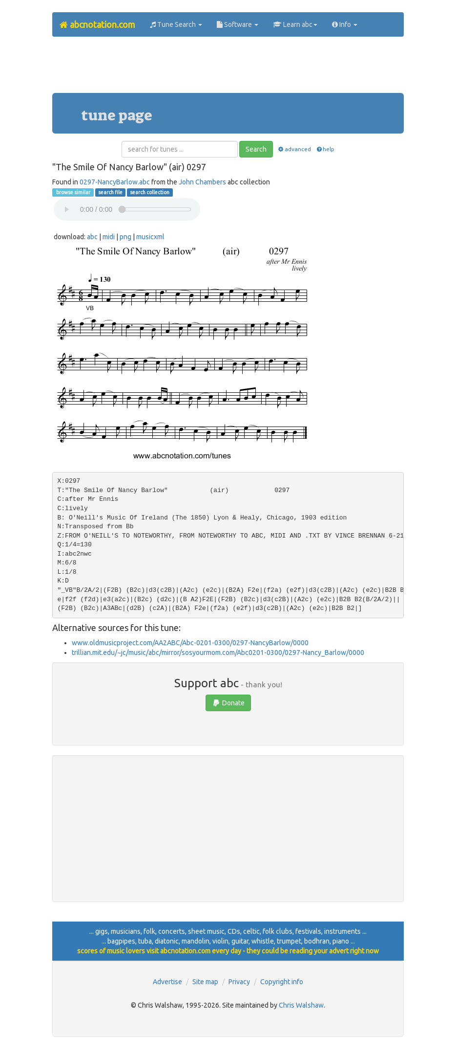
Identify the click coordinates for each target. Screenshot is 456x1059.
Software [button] (237, 24)
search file (110, 192)
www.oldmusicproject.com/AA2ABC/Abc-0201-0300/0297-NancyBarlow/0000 (190, 643)
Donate (228, 703)
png (125, 237)
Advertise (167, 982)
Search (256, 149)
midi (109, 237)
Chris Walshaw (301, 1005)
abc (92, 237)
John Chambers (202, 182)
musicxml (150, 237)
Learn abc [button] (295, 24)
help (324, 149)
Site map (205, 982)
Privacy (239, 982)
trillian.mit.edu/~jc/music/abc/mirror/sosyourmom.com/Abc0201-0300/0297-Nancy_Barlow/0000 (218, 652)
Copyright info (281, 982)
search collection (149, 192)
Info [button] (344, 24)
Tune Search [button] (176, 24)
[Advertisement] (230, 68)
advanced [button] (294, 149)
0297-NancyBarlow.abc (115, 182)
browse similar (72, 192)
